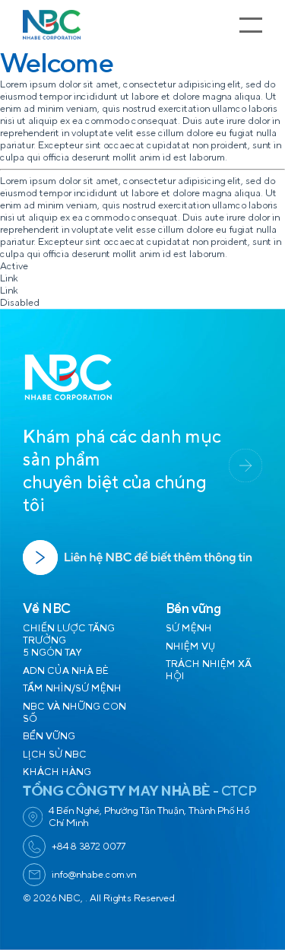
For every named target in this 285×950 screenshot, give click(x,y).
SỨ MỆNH (189, 628)
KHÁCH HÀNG (57, 772)
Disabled (20, 303)
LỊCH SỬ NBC (55, 754)
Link (9, 278)
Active (14, 266)
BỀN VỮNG (49, 736)
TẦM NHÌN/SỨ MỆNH (72, 688)
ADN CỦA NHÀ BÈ (66, 671)
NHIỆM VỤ (191, 646)
